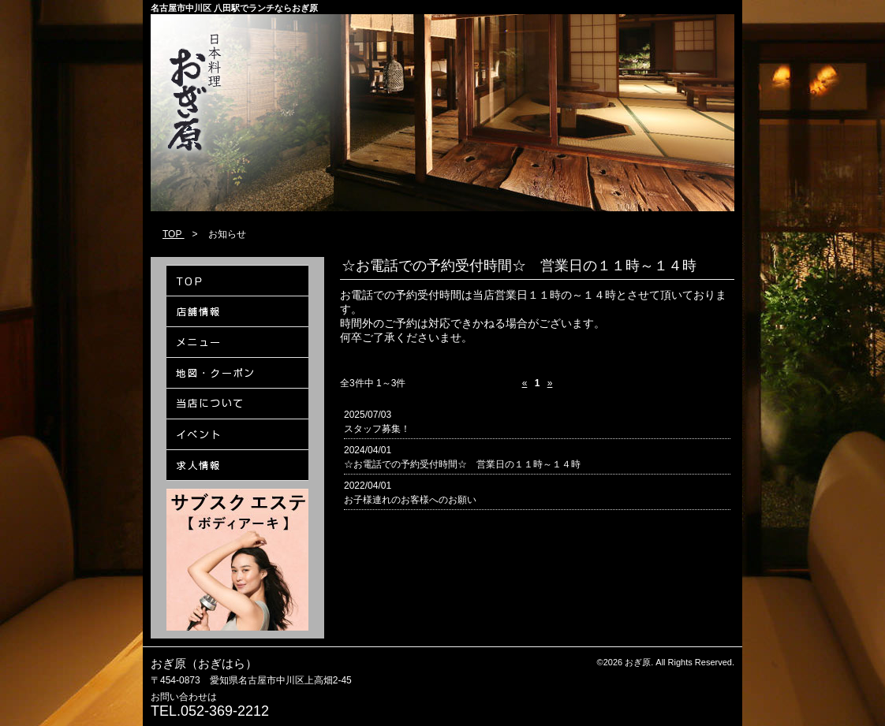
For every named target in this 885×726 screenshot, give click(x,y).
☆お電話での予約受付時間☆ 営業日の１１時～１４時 (462, 464)
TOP (173, 234)
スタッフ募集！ (377, 428)
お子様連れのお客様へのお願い (410, 499)
